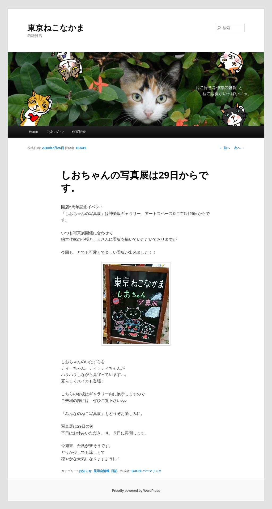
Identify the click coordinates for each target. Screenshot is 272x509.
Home (33, 132)
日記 (114, 471)
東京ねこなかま (55, 27)
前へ (225, 148)
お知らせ (85, 471)
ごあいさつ (55, 132)
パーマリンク (152, 471)
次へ (239, 148)
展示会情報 (101, 471)
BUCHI (81, 148)
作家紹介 (79, 132)
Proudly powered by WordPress (136, 491)
